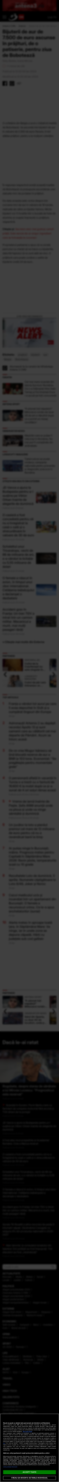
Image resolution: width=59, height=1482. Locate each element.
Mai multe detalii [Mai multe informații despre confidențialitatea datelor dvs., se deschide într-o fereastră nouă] (27, 1431)
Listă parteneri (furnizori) (10, 1467)
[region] (29, 1448)
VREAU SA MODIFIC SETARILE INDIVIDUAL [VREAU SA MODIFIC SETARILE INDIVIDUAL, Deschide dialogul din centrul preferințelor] (29, 1478)
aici (4, 1443)
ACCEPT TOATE (29, 1472)
